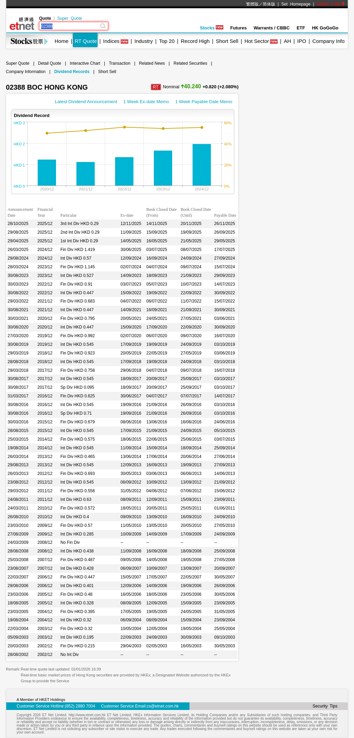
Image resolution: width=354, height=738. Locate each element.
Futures (238, 27)
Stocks (211, 27)
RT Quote (86, 41)
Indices (111, 41)
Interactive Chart (85, 63)
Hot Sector (256, 41)
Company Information (26, 71)
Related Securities (190, 63)
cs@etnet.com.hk (163, 706)
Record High (195, 41)
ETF (301, 27)
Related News (152, 63)
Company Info (328, 41)
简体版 (269, 4)
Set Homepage (295, 4)
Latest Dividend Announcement (86, 101)
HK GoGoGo (325, 27)
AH (287, 41)
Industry (143, 41)
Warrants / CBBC (272, 27)
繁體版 (252, 4)
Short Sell (227, 41)
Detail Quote (49, 63)
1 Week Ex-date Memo (146, 101)
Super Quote (69, 18)
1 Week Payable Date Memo (203, 101)
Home (61, 41)
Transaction (119, 63)
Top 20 (167, 41)
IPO (301, 41)
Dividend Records (72, 71)
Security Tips (325, 706)
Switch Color (331, 4)
